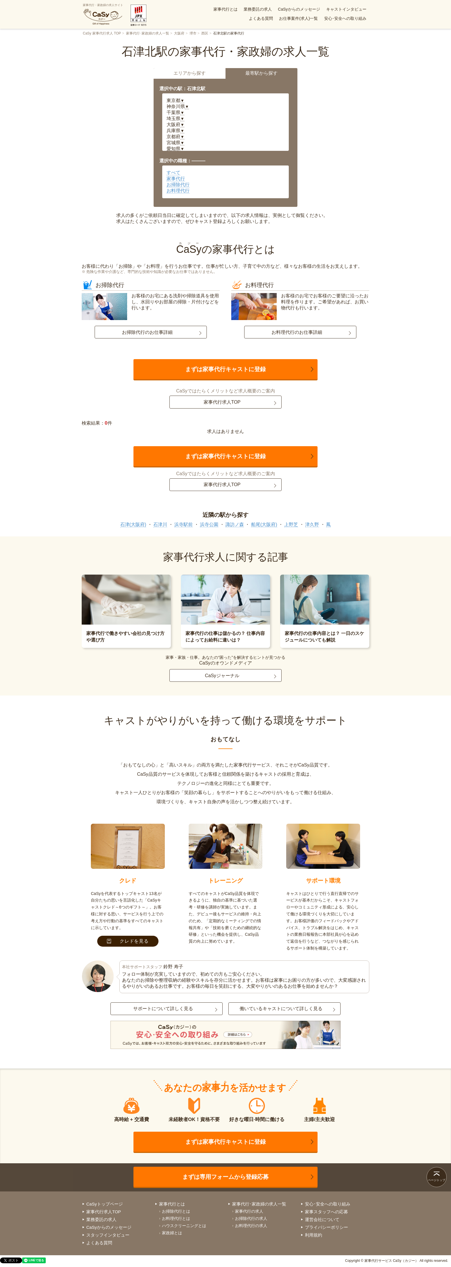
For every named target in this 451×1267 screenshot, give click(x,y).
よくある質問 (261, 18)
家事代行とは (225, 9)
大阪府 (179, 33)
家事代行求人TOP (222, 402)
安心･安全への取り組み (345, 18)
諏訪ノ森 (235, 524)
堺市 (193, 33)
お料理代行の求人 (251, 1225)
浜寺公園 (209, 524)
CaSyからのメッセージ (299, 9)
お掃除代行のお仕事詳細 (147, 332)
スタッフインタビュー (107, 1235)
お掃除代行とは (176, 1211)
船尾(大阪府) (264, 524)
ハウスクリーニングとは (184, 1225)
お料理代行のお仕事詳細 (297, 332)
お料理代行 (178, 190)
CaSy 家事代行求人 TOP (102, 33)
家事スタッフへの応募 (326, 1211)
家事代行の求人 (249, 1211)
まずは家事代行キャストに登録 (225, 369)
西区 (204, 33)
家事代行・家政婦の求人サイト (103, 14)
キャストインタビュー (346, 9)
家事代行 (176, 178)
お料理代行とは (176, 1218)
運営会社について (322, 1219)
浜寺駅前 (183, 524)
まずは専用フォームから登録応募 (225, 1177)
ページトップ (436, 1180)
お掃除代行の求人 (251, 1218)
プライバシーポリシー (326, 1227)
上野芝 (291, 524)
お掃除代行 (178, 184)
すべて (173, 172)
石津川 (160, 524)
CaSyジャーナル (222, 675)
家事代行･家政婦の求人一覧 (147, 33)
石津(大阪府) (133, 524)
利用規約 (313, 1235)
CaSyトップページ (104, 1203)
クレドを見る (128, 941)
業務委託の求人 (258, 9)
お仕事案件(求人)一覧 (298, 18)
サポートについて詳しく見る (163, 1008)
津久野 (312, 524)
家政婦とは (172, 1233)
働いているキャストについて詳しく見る (281, 1008)
